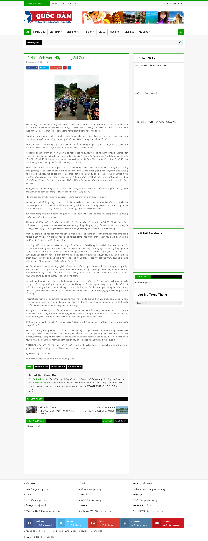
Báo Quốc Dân (35, 379)
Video (102, 32)
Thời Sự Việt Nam (58, 367)
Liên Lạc (129, 32)
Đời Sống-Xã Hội (41, 367)
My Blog (143, 32)
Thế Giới (87, 32)
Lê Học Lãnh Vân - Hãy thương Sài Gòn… (57, 58)
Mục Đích (115, 32)
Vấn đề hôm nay (74, 367)
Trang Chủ (39, 32)
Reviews (84, 531)
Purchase (96, 531)
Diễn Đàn (72, 32)
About (62, 3)
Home (54, 3)
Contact (72, 3)
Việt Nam (55, 32)
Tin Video (71, 531)
